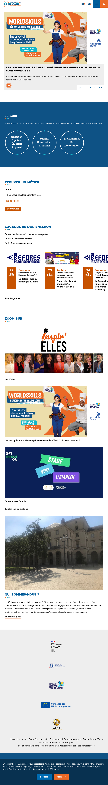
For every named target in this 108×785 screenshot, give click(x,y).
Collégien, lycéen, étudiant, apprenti (17, 142)
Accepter (61, 777)
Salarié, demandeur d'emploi (44, 142)
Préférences (53, 769)
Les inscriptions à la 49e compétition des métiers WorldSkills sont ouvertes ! (42, 440)
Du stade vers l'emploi (15, 501)
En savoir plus (13, 617)
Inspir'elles (10, 379)
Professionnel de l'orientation (72, 142)
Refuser (44, 777)
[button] (79, 87)
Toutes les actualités (16, 509)
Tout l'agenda (12, 299)
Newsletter (83, 4)
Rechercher (13, 209)
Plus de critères (12, 201)
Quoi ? (8, 189)
